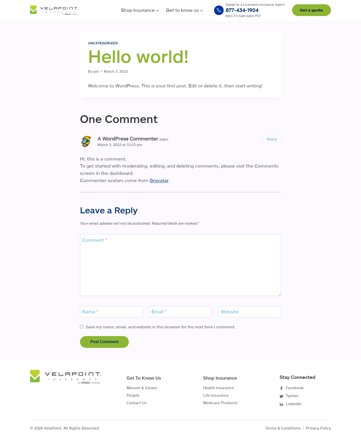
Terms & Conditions (283, 428)
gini (96, 71)
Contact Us (137, 402)
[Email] (180, 311)
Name (90, 311)
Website (229, 311)
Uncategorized (103, 43)
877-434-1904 (242, 10)
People (133, 395)
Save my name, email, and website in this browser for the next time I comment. (160, 326)
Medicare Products (220, 402)
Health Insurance (218, 387)
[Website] (250, 311)
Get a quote (311, 10)
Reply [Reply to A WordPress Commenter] (272, 139)
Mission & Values (142, 387)
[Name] (111, 311)
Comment (94, 240)
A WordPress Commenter (128, 138)
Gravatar (159, 180)
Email (158, 311)
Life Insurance (216, 395)
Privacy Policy (318, 428)
